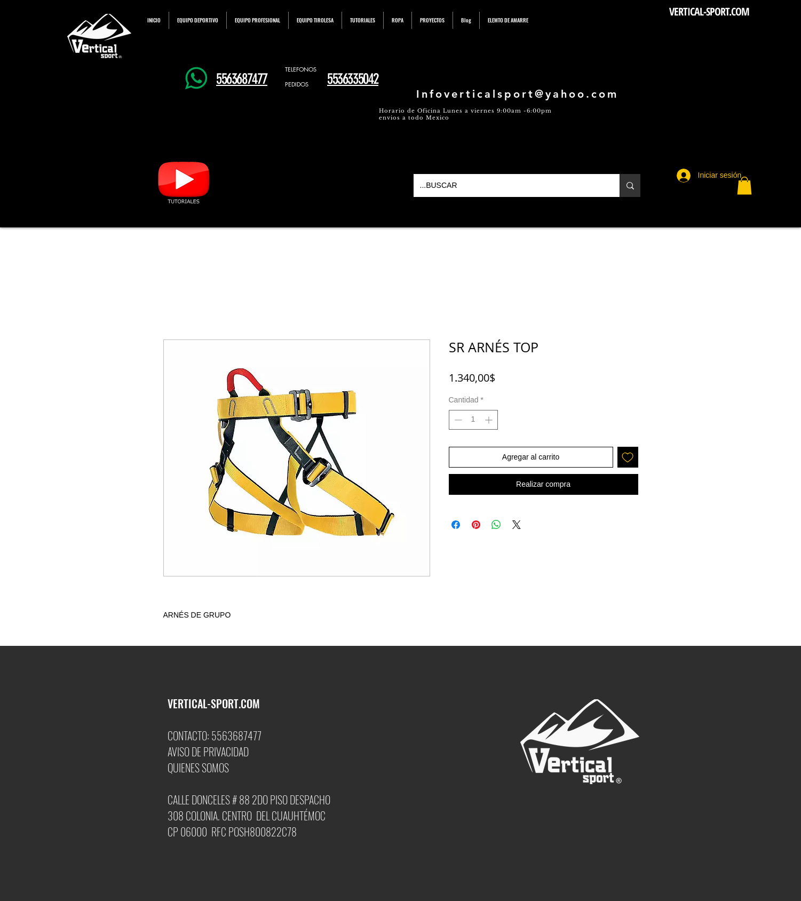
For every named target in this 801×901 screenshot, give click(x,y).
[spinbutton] (473, 419)
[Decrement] (457, 419)
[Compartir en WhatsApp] (496, 524)
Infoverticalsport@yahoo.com (517, 94)
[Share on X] (516, 524)
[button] (744, 185)
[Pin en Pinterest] (476, 524)
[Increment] (489, 419)
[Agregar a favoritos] (627, 457)
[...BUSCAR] (508, 185)
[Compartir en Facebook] (455, 524)
